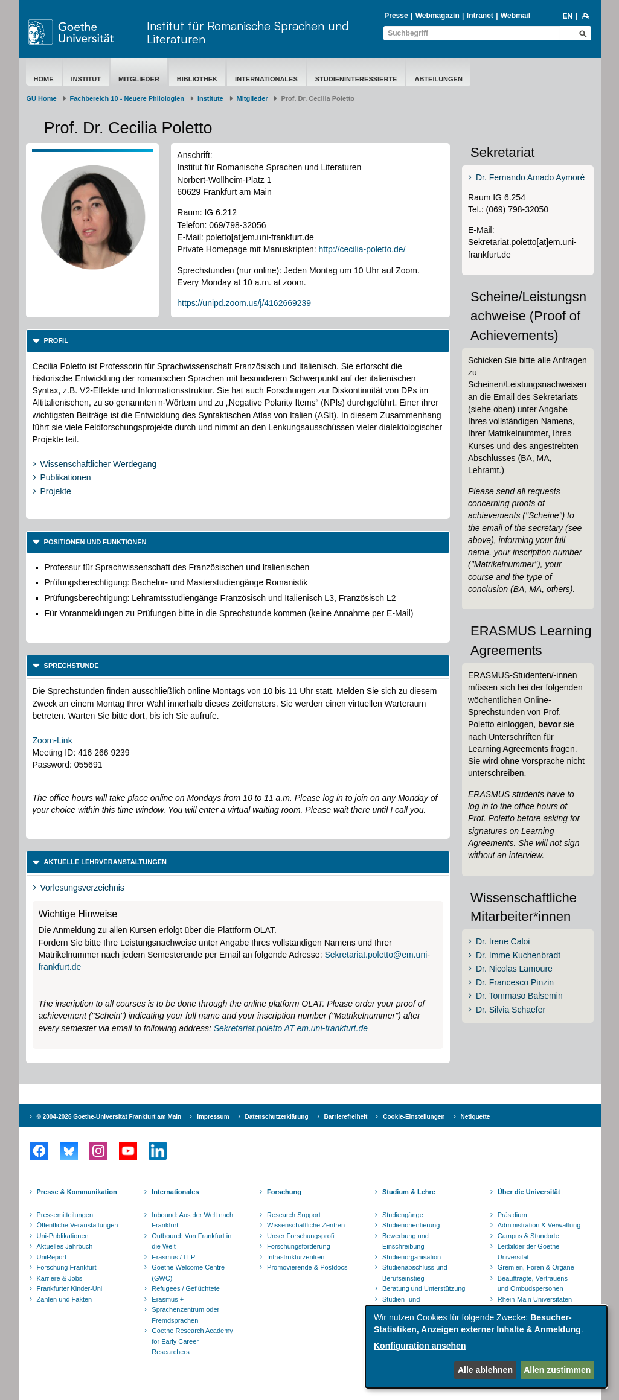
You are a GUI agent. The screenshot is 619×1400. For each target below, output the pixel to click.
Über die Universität (529, 1191)
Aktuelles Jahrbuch (65, 1246)
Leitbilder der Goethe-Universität (530, 1251)
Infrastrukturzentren (295, 1257)
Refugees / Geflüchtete (186, 1288)
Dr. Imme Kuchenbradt (518, 955)
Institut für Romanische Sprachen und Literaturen (248, 32)
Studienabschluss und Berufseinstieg (414, 1273)
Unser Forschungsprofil (301, 1235)
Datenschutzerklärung (277, 1116)
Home (44, 79)
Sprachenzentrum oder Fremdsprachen (185, 1315)
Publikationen (65, 477)
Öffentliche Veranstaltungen (77, 1225)
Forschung (284, 1191)
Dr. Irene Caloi (503, 941)
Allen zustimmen (557, 1370)
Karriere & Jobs (60, 1278)
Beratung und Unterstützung (424, 1288)
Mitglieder (138, 79)
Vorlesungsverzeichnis (82, 887)
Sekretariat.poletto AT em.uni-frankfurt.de (291, 1028)
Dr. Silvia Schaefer (510, 1009)
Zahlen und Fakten (64, 1299)
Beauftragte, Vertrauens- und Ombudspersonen (534, 1283)
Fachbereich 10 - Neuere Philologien (127, 98)
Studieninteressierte (356, 79)
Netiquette (475, 1116)
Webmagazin (437, 15)
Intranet (480, 15)
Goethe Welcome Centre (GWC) (188, 1273)
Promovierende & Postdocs (307, 1267)
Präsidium (512, 1214)
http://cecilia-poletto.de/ (362, 249)
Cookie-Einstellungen (413, 1116)
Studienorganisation (411, 1257)
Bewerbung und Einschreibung (405, 1241)
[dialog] (486, 1346)
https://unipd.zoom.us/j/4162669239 (244, 303)
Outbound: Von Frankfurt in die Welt (191, 1241)
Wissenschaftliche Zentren (306, 1225)
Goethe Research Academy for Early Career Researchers (192, 1341)
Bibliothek (197, 79)
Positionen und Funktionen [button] (94, 542)
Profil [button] (55, 340)
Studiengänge (402, 1214)
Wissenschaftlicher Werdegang (98, 464)
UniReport (52, 1257)
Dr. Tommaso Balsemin (519, 996)
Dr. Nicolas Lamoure (514, 968)
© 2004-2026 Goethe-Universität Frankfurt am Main (109, 1116)
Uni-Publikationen (63, 1235)
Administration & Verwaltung (539, 1225)
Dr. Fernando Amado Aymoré (530, 177)
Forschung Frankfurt (67, 1267)
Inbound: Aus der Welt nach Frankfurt (192, 1220)
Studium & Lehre (408, 1191)
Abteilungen (438, 79)
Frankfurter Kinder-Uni (70, 1288)
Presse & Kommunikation (77, 1191)
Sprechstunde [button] (70, 665)
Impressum (213, 1116)
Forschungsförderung (298, 1246)
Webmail (515, 15)
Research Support (294, 1214)
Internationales (266, 79)
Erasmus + (168, 1299)
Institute (210, 98)
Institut (86, 79)
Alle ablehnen (485, 1370)
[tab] (238, 340)
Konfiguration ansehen (420, 1346)
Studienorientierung (411, 1225)
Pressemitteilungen (65, 1214)
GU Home (42, 98)
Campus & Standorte (528, 1235)
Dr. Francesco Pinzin (515, 982)
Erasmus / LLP (173, 1257)
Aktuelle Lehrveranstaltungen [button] (104, 861)
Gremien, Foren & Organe (536, 1267)
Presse (396, 15)
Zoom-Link (52, 740)
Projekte (55, 491)
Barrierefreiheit (346, 1116)
